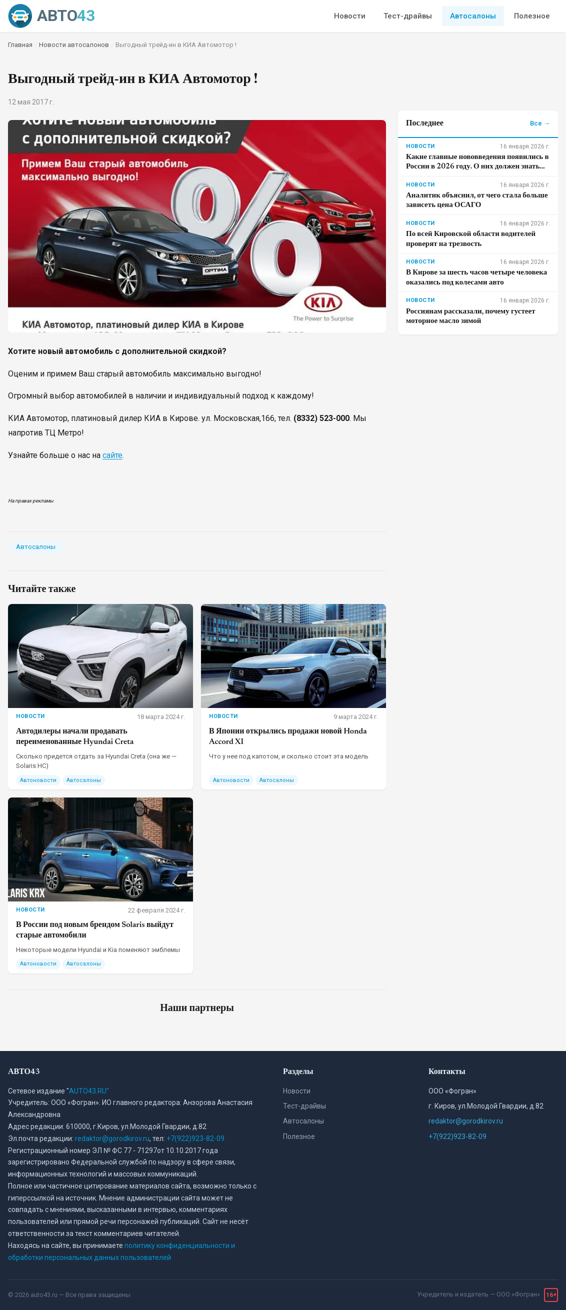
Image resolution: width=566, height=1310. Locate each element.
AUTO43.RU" (89, 1091)
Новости (350, 16)
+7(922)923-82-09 (195, 1138)
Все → (540, 123)
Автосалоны (473, 16)
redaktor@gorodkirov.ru (112, 1138)
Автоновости (38, 780)
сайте (112, 455)
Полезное (532, 16)
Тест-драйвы (408, 16)
